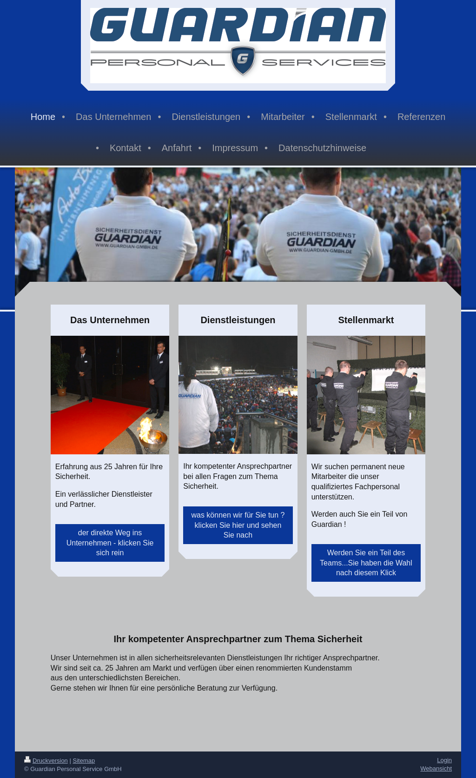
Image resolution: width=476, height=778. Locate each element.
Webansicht (436, 768)
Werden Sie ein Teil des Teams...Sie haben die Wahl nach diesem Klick (366, 563)
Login (444, 760)
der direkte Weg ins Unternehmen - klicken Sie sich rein (110, 543)
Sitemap (84, 760)
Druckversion (46, 760)
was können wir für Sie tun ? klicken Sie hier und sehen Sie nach (237, 525)
